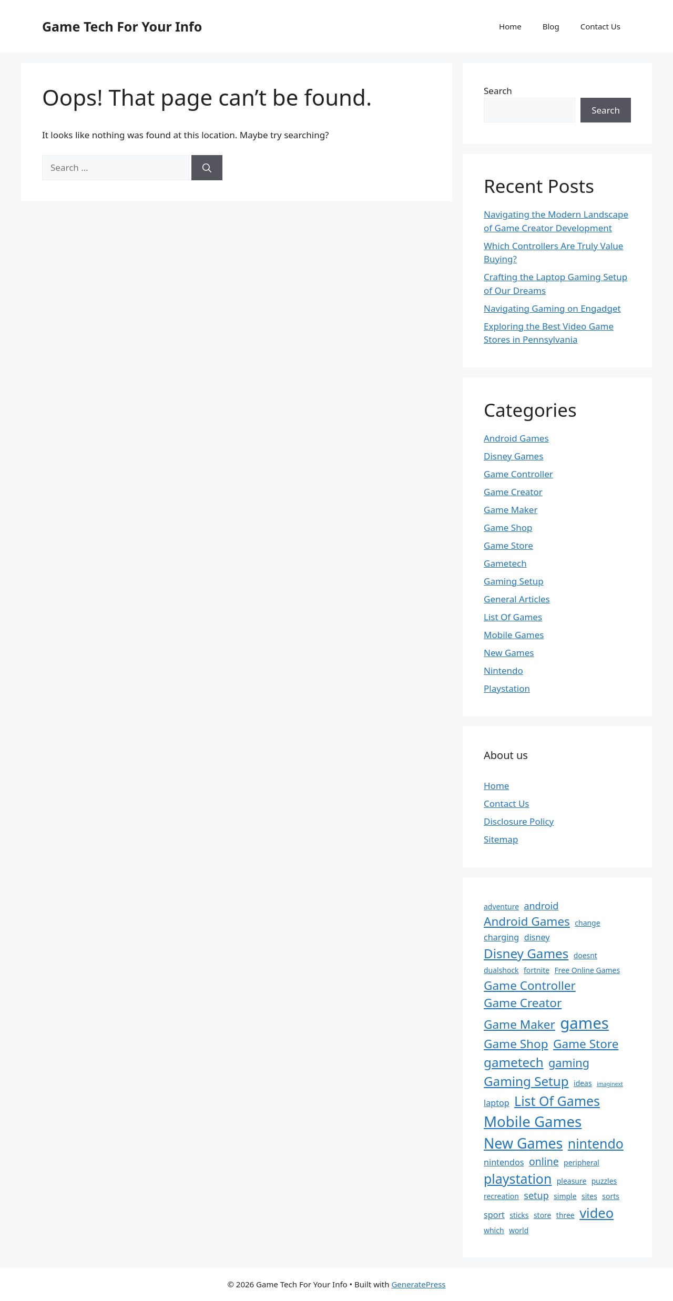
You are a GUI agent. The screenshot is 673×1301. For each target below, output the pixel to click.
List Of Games (513, 617)
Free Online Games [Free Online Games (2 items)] (587, 970)
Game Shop (508, 527)
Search (498, 91)
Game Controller (518, 474)
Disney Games (513, 456)
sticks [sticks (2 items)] (518, 1215)
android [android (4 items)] (541, 905)
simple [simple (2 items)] (565, 1196)
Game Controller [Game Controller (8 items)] (530, 985)
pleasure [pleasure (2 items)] (572, 1181)
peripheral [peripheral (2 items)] (581, 1162)
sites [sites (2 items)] (589, 1196)
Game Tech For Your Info (122, 26)
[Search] (206, 167)
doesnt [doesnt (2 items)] (585, 955)
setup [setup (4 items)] (536, 1195)
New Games (509, 653)
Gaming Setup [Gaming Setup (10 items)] (526, 1081)
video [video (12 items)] (596, 1213)
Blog (551, 26)
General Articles (517, 599)
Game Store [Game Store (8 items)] (585, 1044)
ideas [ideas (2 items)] (583, 1083)
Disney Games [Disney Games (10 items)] (526, 953)
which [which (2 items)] (494, 1230)
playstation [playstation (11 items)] (518, 1178)
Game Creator (513, 492)
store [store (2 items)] (543, 1215)
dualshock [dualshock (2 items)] (501, 970)
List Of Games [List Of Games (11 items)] (557, 1101)
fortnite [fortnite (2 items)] (536, 970)
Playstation (507, 688)
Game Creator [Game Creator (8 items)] (523, 1003)
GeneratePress (418, 1284)
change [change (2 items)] (587, 923)
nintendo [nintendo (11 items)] (596, 1143)
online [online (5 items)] (544, 1161)
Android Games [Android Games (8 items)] (527, 921)
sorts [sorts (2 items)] (610, 1196)
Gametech (505, 563)
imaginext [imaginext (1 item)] (610, 1084)
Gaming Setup (514, 581)
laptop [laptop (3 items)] (496, 1103)
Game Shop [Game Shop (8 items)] (516, 1044)
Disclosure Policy (519, 821)
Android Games (516, 438)
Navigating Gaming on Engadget (552, 308)
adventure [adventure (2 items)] (501, 906)
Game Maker (510, 510)
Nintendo (503, 670)
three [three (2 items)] (565, 1215)
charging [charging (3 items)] (501, 937)
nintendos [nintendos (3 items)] (504, 1162)
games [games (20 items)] (584, 1022)
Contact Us (600, 26)
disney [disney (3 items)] (537, 937)
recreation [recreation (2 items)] (501, 1196)
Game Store (508, 545)
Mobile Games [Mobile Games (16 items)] (533, 1121)
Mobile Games (514, 635)
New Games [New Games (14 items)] (523, 1143)
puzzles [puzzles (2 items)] (604, 1181)
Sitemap (501, 839)
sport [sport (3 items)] (494, 1215)
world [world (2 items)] (518, 1230)
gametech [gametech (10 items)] (514, 1062)
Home (510, 26)
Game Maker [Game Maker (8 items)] (519, 1024)
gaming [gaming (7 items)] (568, 1062)
